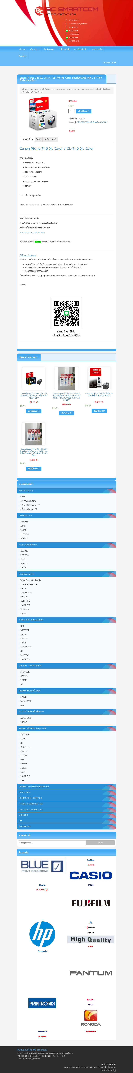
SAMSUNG (25, 605)
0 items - (109, 63)
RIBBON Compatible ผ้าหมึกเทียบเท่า (34, 787)
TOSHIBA (24, 609)
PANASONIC (25, 701)
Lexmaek (24, 755)
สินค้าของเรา (49, 49)
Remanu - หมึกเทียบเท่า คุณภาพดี (32, 728)
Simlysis (113, 1070)
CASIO (23, 497)
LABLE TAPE (24, 792)
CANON (56, 89)
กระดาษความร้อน (28, 501)
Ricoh (22, 772)
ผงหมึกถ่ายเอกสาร (26, 574)
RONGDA (24, 534)
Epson (22, 739)
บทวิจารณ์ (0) (50, 139)
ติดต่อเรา (22, 56)
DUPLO (23, 538)
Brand (38, 139)
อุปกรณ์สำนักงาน (26, 490)
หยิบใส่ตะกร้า (83, 111)
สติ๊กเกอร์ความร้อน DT (29, 505)
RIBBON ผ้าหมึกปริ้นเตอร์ (29, 691)
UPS (20, 821)
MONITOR (23, 815)
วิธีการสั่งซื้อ (64, 49)
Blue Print (24, 551)
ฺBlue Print (24, 522)
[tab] (28, 139)
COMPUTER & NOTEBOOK (31, 798)
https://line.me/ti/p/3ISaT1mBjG (32, 233)
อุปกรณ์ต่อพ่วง (25, 826)
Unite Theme (114, 1071)
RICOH (23, 530)
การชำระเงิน (96, 49)
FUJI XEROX (25, 593)
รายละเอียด (28, 139)
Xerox (22, 780)
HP (21, 651)
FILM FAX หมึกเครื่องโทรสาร (31, 712)
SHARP (23, 613)
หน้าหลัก (25, 89)
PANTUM (24, 655)
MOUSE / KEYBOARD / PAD (31, 804)
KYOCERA (25, 601)
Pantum (23, 768)
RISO (22, 526)
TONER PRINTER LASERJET (31, 620)
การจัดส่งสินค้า (80, 49)
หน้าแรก (22, 49)
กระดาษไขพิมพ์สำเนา (28, 545)
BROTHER (24, 630)
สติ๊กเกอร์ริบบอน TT (28, 509)
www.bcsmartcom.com (108, 1064)
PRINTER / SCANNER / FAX (31, 809)
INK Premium (25, 747)
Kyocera (23, 751)
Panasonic (24, 764)
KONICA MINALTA (28, 584)
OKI (22, 626)
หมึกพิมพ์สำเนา (25, 516)
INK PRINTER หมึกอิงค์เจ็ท (40, 89)
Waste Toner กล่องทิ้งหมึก (30, 580)
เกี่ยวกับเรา (35, 49)
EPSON (23, 643)
